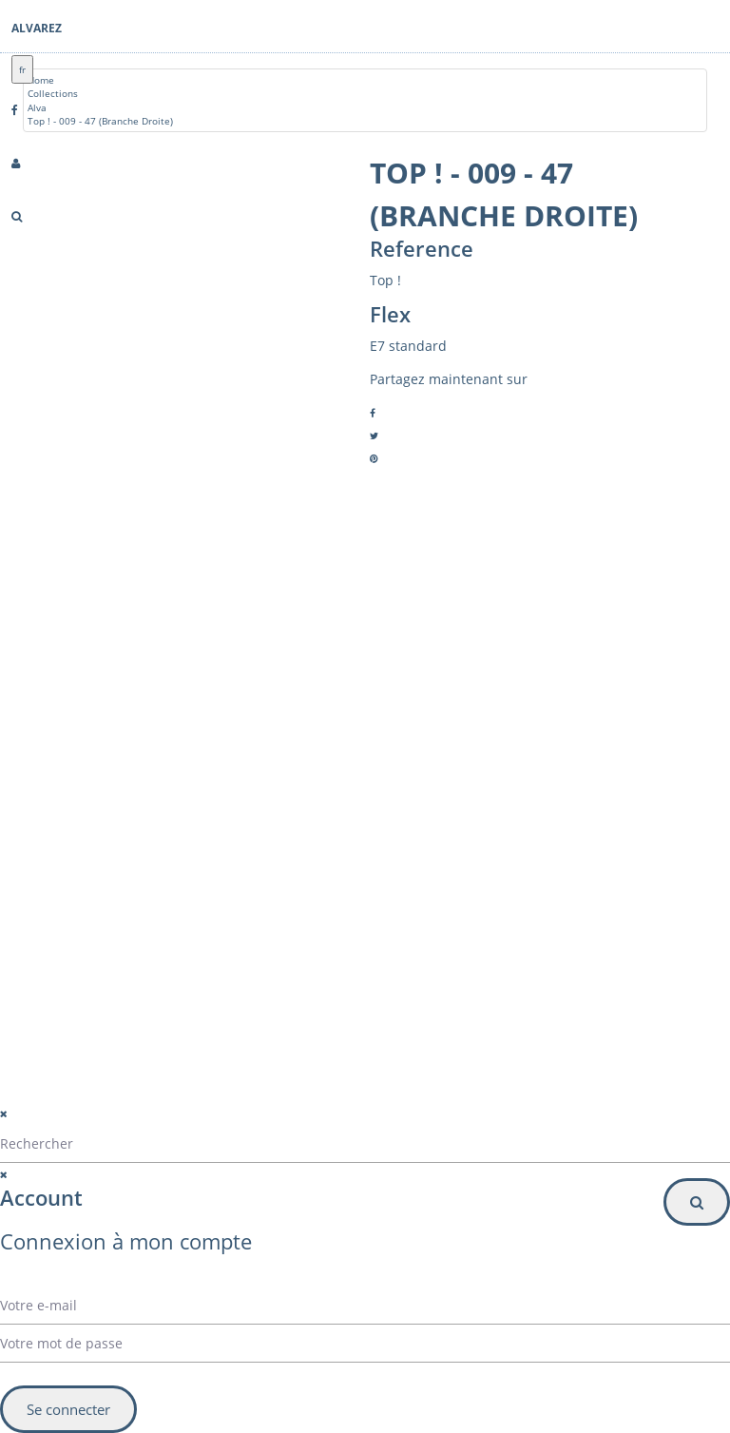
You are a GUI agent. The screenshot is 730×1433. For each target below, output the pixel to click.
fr (22, 69)
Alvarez (36, 28)
